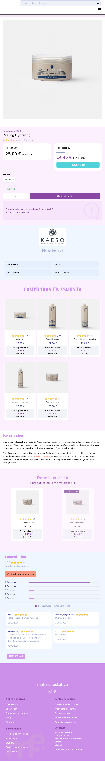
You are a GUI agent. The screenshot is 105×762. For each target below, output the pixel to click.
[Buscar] (60, 5)
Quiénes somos (13, 705)
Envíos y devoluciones (66, 718)
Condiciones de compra (66, 705)
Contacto (10, 723)
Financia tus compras (65, 723)
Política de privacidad (17, 735)
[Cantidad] (15, 196)
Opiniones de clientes (17, 714)
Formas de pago (63, 714)
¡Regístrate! (78, 165)
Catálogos (11, 752)
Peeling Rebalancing (78, 523)
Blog (8, 718)
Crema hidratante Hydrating (85, 340)
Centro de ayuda (65, 700)
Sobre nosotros (15, 700)
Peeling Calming (52, 402)
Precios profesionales (17, 748)
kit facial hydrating (41, 456)
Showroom (11, 709)
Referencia (8, 131)
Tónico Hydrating (52, 340)
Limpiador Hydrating (20, 402)
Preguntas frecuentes (65, 709)
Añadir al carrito (65, 196)
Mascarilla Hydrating (20, 340)
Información (13, 730)
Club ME (10, 743)
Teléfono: (69, 750)
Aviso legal (12, 739)
